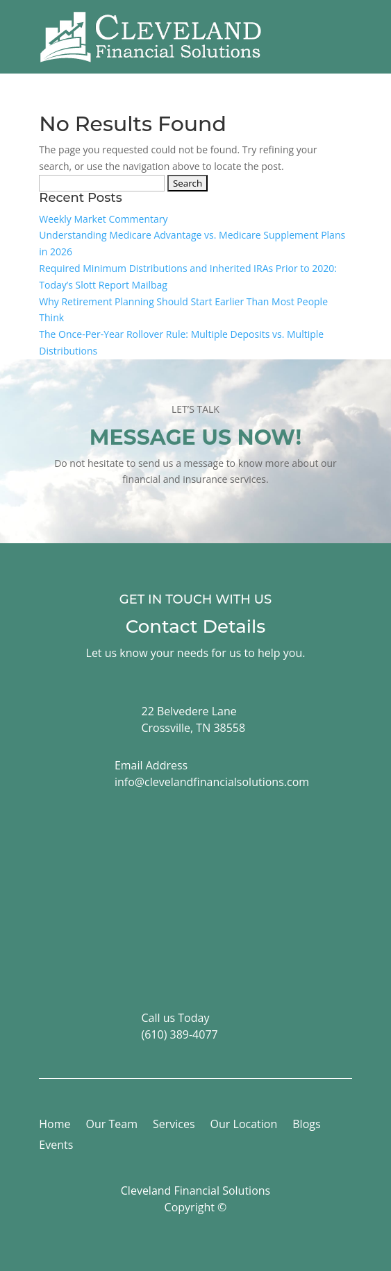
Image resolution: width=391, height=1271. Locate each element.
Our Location (244, 1125)
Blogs (306, 1125)
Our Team (112, 1125)
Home (54, 1125)
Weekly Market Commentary (103, 218)
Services (174, 1125)
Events (56, 1146)
